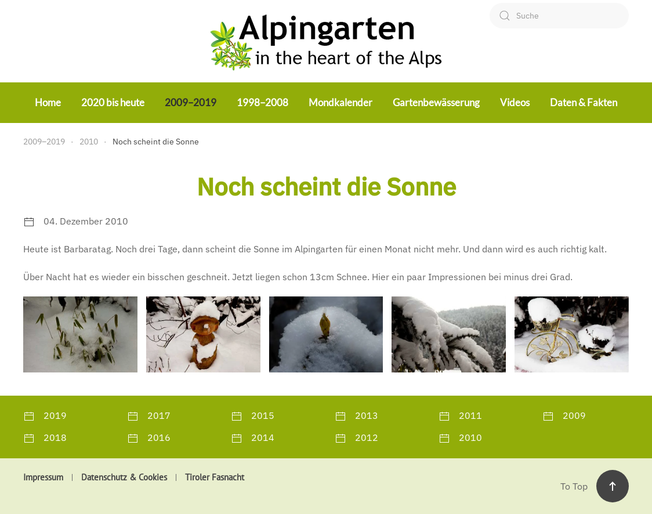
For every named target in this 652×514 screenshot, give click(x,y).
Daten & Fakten (583, 102)
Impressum (43, 477)
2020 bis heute (112, 102)
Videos (515, 102)
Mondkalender (340, 102)
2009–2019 (190, 102)
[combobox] (559, 15)
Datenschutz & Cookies (124, 477)
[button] (80, 334)
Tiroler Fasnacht (214, 477)
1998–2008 (262, 102)
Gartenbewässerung (436, 102)
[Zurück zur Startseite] (326, 41)
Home (48, 102)
